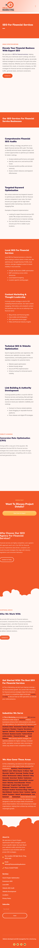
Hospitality (30, 731)
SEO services (31, 717)
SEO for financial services (24, 54)
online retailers (7, 736)
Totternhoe (14, 787)
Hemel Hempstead (24, 768)
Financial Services (19, 736)
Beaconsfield (23, 780)
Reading (25, 773)
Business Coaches (15, 734)
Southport (11, 794)
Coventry (16, 792)
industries (22, 720)
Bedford (12, 773)
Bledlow (20, 778)
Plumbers (13, 729)
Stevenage (19, 773)
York (33, 794)
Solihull (4, 794)
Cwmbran (27, 792)
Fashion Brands (27, 734)
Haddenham (28, 778)
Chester (28, 787)
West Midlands (7, 792)
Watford (5, 771)
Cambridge (22, 787)
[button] (36, 6)
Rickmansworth (13, 780)
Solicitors (12, 731)
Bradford (12, 790)
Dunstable (5, 778)
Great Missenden (19, 783)
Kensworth (25, 785)
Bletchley (10, 783)
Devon (21, 792)
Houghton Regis (16, 785)
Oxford (4, 775)
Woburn (5, 780)
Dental (24, 727)
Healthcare (6, 729)
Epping (33, 792)
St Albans (26, 771)
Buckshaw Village (22, 790)
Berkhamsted (12, 775)
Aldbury (19, 775)
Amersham (13, 778)
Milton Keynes (17, 771)
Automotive (18, 727)
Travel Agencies (21, 731)
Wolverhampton (26, 794)
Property (20, 729)
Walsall (17, 794)
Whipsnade (6, 787)
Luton (10, 771)
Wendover (26, 775)
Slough (31, 773)
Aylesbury (14, 768)
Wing (32, 775)
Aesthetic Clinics (7, 727)
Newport (31, 790)
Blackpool (5, 790)
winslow (30, 780)
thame (4, 783)
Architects (5, 734)
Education (31, 727)
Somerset (5, 797)
